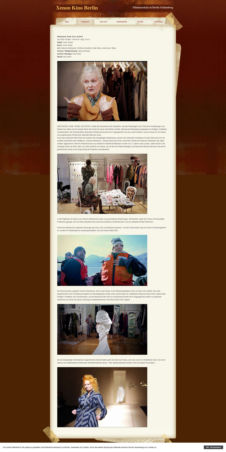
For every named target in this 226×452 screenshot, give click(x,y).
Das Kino (103, 22)
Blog (67, 22)
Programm (85, 22)
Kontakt (140, 22)
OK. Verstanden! (213, 447)
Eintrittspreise (122, 22)
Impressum (158, 22)
